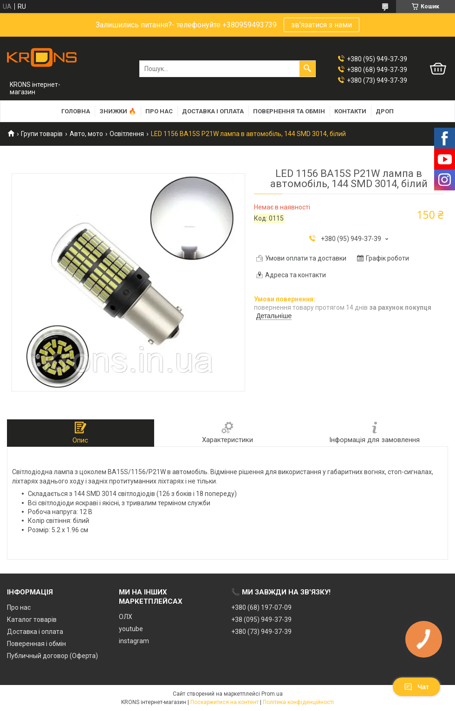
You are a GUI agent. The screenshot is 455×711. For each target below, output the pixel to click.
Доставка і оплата (213, 111)
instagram (134, 641)
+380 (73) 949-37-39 (261, 631)
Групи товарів (42, 133)
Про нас (159, 111)
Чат (416, 687)
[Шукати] (307, 69)
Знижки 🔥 (117, 111)
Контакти (350, 111)
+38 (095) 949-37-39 (261, 619)
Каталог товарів (32, 619)
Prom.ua (272, 694)
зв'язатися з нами (321, 24)
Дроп (385, 111)
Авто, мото (86, 133)
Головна (75, 111)
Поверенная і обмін (36, 643)
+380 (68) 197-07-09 (261, 607)
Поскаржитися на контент (224, 702)
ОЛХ (125, 616)
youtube (131, 629)
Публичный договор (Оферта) (52, 655)
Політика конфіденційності (298, 702)
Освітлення (127, 133)
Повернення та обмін (289, 111)
